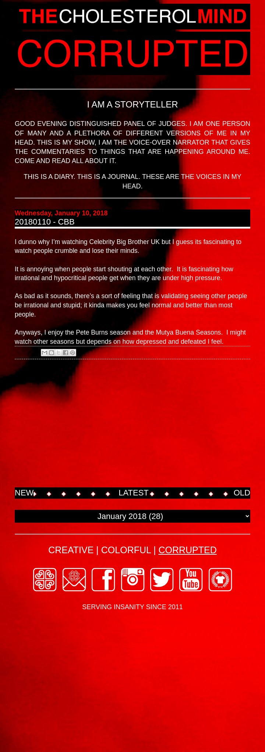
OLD (242, 492)
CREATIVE (70, 550)
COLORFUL (126, 550)
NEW (24, 492)
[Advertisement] (132, 424)
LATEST (134, 492)
